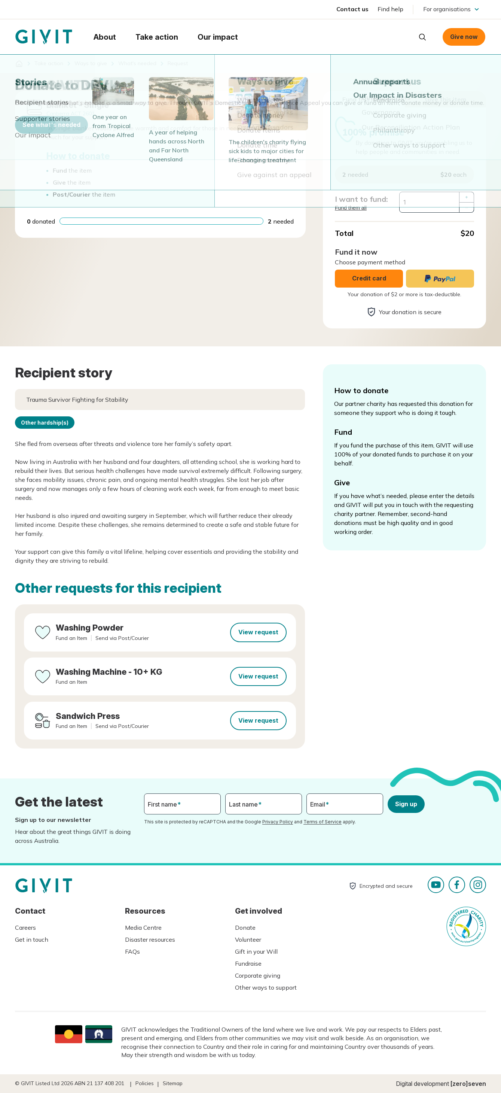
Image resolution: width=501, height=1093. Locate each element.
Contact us (352, 9)
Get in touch (31, 939)
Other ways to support (266, 987)
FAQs (132, 951)
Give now (464, 36)
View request (258, 632)
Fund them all (351, 208)
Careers (25, 927)
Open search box (422, 37)
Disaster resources (150, 939)
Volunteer (248, 939)
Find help (390, 9)
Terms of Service (322, 822)
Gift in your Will (256, 951)
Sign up (406, 804)
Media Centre (143, 927)
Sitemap (173, 1083)
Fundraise (248, 963)
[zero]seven (468, 1083)
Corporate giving (257, 975)
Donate (245, 927)
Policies (144, 1083)
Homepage (44, 37)
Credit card (369, 278)
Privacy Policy (277, 822)
